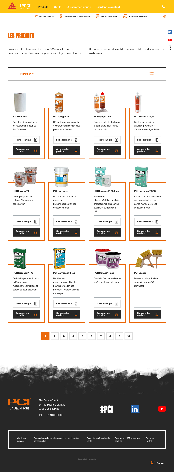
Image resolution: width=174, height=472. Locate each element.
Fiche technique (26, 140)
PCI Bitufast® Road (104, 272)
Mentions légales (21, 439)
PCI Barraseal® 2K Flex (106, 191)
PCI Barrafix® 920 (144, 116)
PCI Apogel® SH (102, 116)
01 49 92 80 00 (55, 415)
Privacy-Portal (150, 439)
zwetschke (92, 459)
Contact (157, 463)
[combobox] (162, 6)
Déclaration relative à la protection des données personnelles (56, 439)
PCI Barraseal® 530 (145, 191)
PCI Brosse (140, 272)
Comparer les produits (26, 150)
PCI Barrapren (61, 191)
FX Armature (20, 116)
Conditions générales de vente (98, 439)
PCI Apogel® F (61, 116)
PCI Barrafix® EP (22, 191)
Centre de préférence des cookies (127, 439)
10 (128, 336)
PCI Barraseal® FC (23, 272)
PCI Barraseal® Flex (64, 272)
